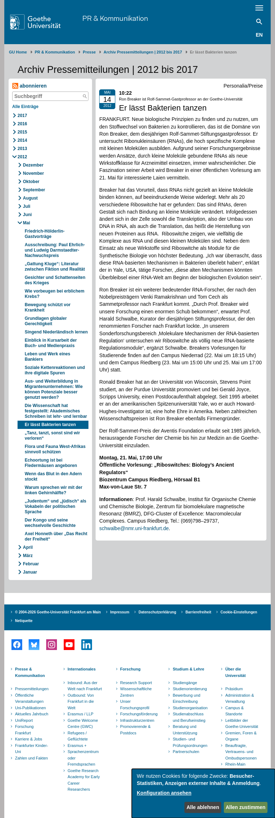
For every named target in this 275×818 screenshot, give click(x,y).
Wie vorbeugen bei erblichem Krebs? (55, 294)
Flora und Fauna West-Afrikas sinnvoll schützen (55, 449)
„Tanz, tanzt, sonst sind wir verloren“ (52, 435)
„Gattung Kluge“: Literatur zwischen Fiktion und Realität (55, 266)
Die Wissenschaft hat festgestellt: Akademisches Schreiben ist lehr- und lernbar (56, 411)
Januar (30, 572)
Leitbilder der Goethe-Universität (241, 723)
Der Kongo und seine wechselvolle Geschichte (50, 523)
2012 (22, 156)
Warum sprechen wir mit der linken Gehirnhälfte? (53, 490)
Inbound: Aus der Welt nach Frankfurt (85, 686)
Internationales (82, 669)
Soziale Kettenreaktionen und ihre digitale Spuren (55, 370)
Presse (89, 52)
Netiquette (24, 621)
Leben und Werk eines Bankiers (47, 356)
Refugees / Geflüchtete (78, 736)
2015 (22, 132)
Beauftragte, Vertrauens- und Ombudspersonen (240, 751)
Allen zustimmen (245, 807)
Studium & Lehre (188, 669)
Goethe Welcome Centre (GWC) (83, 723)
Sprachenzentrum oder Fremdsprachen (83, 757)
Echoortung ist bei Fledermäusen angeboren (51, 463)
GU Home (18, 52)
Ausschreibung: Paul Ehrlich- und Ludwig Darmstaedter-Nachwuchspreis (55, 250)
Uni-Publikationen (30, 708)
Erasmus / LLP (80, 714)
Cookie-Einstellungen (239, 612)
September (34, 189)
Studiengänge (185, 683)
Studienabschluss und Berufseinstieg (189, 717)
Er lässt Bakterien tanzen (50, 424)
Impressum (119, 612)
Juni (27, 214)
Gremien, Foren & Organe (240, 736)
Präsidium (234, 689)
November (33, 173)
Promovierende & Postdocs (135, 729)
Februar (31, 563)
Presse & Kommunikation (30, 672)
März (28, 555)
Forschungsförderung (138, 714)
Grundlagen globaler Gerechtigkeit (46, 321)
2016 (22, 123)
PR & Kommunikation (115, 18)
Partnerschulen (186, 751)
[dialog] (203, 793)
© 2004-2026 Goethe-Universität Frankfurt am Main (58, 612)
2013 (22, 148)
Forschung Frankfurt (24, 729)
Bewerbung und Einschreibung (186, 698)
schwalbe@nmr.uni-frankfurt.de (134, 528)
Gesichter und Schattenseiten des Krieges (55, 280)
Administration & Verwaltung (239, 698)
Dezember (33, 165)
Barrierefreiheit (198, 612)
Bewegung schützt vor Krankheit (48, 307)
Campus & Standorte (234, 711)
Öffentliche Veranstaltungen (29, 698)
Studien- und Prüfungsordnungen (190, 742)
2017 (22, 115)
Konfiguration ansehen (164, 793)
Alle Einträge (25, 106)
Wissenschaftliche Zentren (136, 692)
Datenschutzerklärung (157, 612)
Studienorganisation (190, 708)
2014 (22, 140)
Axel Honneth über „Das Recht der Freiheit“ (56, 536)
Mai (26, 222)
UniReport (24, 720)
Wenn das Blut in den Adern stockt (53, 476)
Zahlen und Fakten (31, 758)
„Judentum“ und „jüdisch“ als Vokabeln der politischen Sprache (55, 506)
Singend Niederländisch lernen (56, 332)
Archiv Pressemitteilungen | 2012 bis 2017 (142, 52)
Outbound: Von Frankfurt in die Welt (81, 701)
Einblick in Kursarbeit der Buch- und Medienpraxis (51, 343)
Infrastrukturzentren (137, 720)
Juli (26, 206)
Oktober (31, 181)
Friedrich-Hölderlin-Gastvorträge (44, 234)
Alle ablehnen (203, 807)
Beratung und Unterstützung (185, 729)
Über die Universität (235, 672)
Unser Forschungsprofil (134, 704)
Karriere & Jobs (28, 739)
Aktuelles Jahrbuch (31, 714)
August (30, 198)
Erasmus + (77, 745)
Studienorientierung (190, 689)
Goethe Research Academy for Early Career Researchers (84, 780)
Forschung (130, 669)
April (28, 547)
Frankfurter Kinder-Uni (31, 748)
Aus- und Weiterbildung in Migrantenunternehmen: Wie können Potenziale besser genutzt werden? (54, 389)
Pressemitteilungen (32, 689)
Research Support (136, 683)
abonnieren (29, 86)
